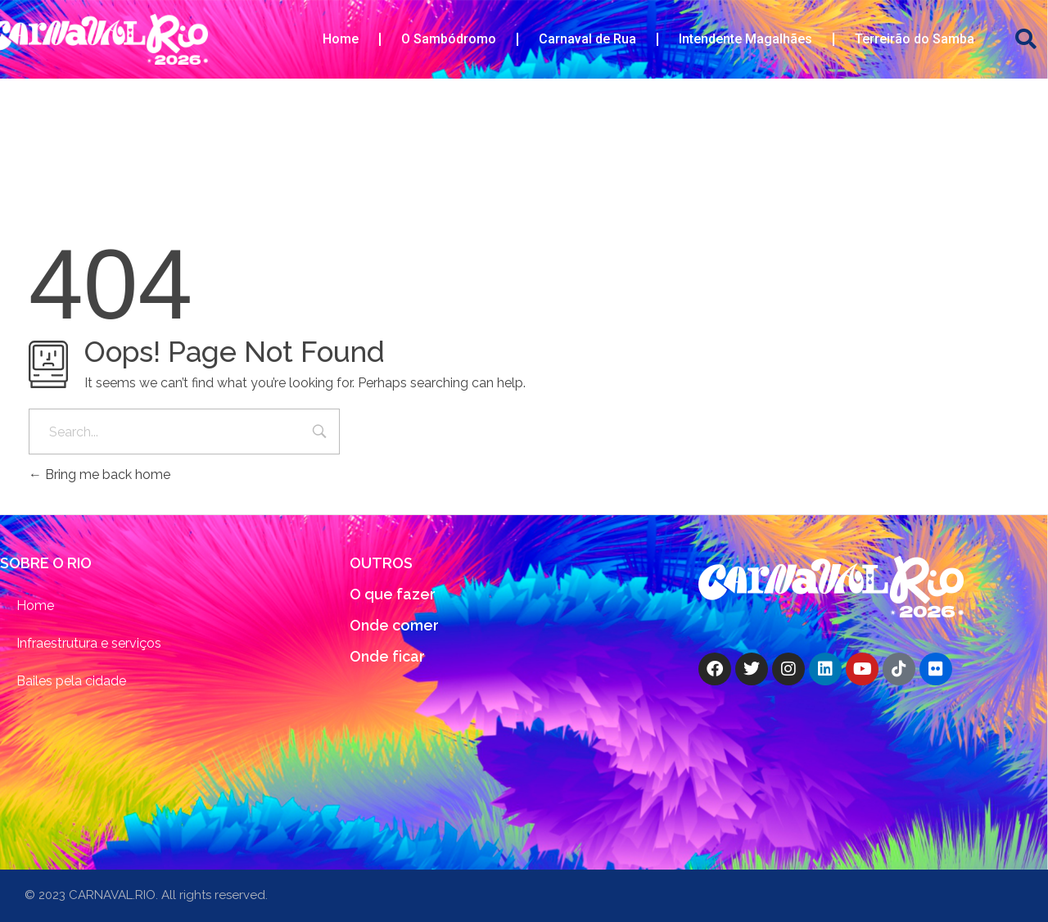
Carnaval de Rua (587, 39)
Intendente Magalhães (745, 39)
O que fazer (393, 594)
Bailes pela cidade (71, 681)
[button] (1026, 40)
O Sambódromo (448, 39)
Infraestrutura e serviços (88, 643)
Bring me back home (99, 474)
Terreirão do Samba (914, 39)
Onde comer (394, 625)
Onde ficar (387, 656)
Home (341, 39)
